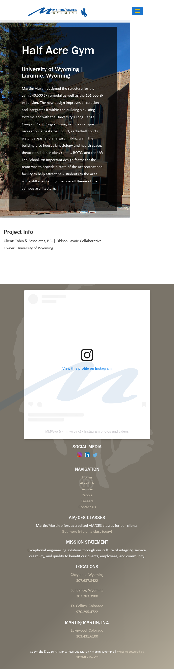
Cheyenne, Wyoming (87, 575)
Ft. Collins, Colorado (87, 606)
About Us (87, 483)
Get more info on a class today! (87, 532)
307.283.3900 (87, 596)
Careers (87, 501)
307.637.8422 (87, 581)
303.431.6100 (87, 637)
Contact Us (87, 507)
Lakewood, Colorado (87, 631)
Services (87, 489)
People (87, 495)
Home (87, 477)
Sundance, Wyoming (87, 590)
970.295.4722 (87, 612)
